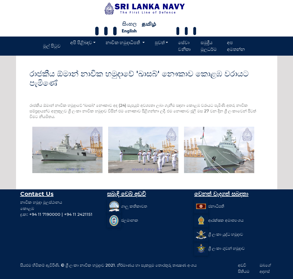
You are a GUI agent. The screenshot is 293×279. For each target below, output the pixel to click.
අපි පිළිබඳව (81, 42)
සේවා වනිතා (184, 46)
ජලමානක (129, 220)
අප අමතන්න (236, 46)
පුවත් (160, 42)
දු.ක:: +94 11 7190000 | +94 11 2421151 (56, 214)
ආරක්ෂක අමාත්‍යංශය (226, 220)
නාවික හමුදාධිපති (123, 42)
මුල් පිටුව (52, 46)
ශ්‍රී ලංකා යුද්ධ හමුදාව (225, 234)
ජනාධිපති (216, 206)
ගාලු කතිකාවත (134, 206)
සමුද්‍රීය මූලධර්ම (209, 46)
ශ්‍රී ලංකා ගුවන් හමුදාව (226, 248)
